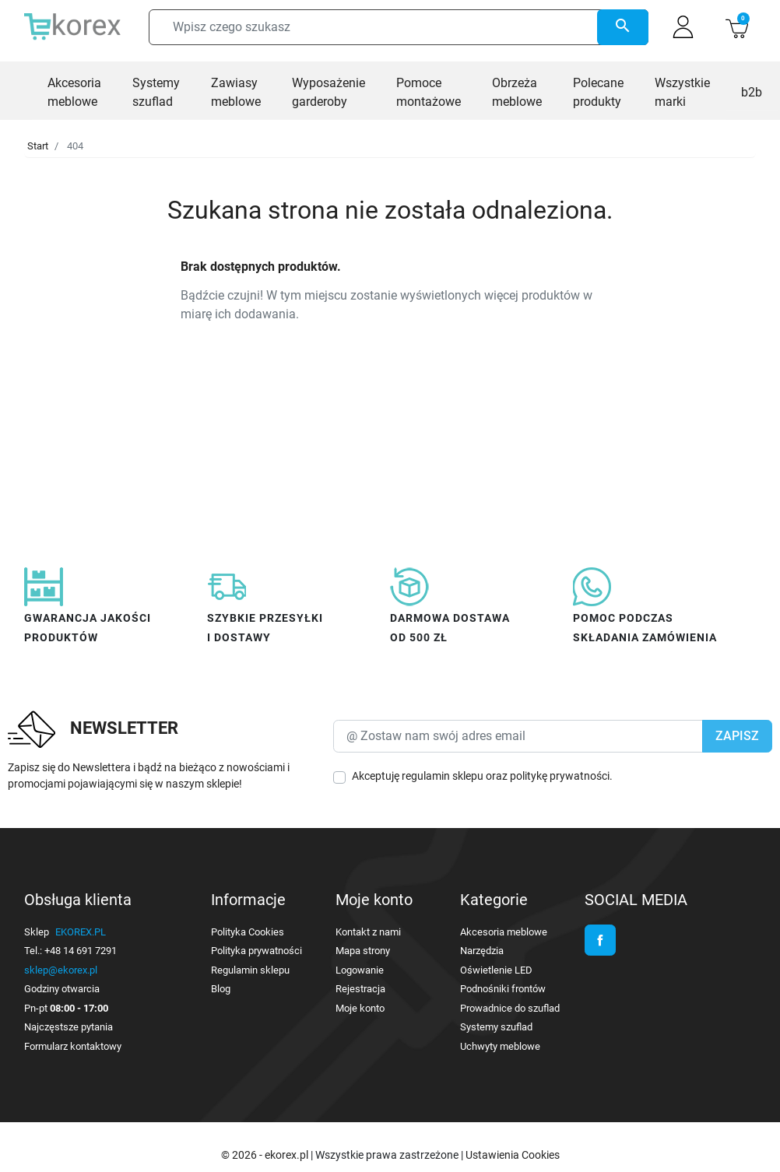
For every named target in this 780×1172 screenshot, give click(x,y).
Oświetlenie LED (496, 970)
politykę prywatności (560, 776)
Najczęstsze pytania (68, 1027)
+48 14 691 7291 (80, 950)
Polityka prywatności (256, 950)
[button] (737, 27)
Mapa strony (363, 950)
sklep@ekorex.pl (60, 970)
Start (37, 146)
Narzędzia (482, 950)
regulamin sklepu (442, 776)
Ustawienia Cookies (513, 1155)
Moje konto (360, 1008)
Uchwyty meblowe (500, 1046)
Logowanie (360, 970)
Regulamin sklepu (250, 970)
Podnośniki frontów (503, 989)
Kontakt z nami (368, 932)
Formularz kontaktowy (72, 1046)
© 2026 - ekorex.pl (266, 1155)
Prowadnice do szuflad (510, 1008)
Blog (220, 989)
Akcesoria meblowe (503, 932)
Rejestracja (360, 989)
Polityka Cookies (247, 932)
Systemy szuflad (496, 1027)
